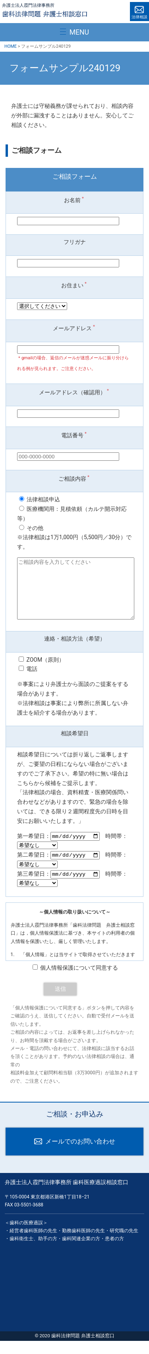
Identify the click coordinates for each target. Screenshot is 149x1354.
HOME (10, 46)
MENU (79, 32)
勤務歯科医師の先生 (83, 1244)
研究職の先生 (124, 1244)
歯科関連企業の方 (81, 1252)
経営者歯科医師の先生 (33, 1244)
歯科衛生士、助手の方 (33, 1252)
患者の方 (114, 1252)
